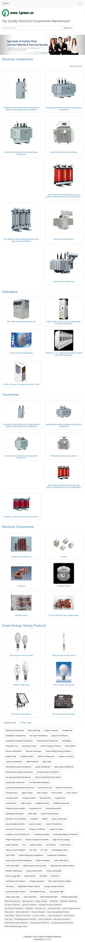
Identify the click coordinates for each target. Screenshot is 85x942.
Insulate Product (26, 756)
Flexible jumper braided (15, 808)
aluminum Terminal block (16, 819)
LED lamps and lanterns (15, 881)
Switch (45, 819)
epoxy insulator (35, 824)
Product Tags (25, 723)
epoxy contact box (59, 819)
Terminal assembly (53, 808)
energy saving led (36, 881)
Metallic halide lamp (14, 871)
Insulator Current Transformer (18, 834)
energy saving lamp (34, 871)
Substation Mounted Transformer (19, 741)
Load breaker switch (59, 850)
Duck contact (71, 793)
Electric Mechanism (14, 751)
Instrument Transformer (15, 829)
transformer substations (57, 855)
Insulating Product (29, 746)
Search (67, 28)
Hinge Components (14, 840)
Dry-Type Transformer (38, 736)
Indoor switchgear (43, 860)
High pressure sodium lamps (62, 866)
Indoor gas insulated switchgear (19, 860)
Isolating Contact (42, 803)
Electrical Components (18, 527)
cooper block (60, 798)
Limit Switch (51, 845)
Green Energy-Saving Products (24, 625)
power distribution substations (31, 855)
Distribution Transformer (15, 736)
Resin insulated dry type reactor (48, 777)
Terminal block (11, 793)
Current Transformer (53, 824)
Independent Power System (28, 886)
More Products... (76, 66)
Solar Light (46, 762)
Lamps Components (14, 762)
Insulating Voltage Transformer (65, 834)
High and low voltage (61, 840)
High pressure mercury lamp (34, 866)
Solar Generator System (16, 892)
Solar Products (32, 762)
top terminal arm (45, 788)
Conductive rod (35, 808)
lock (24, 845)
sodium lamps (29, 876)
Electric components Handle (37, 840)
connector (34, 819)
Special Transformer (59, 736)
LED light (43, 876)
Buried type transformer (15, 782)
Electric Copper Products (51, 746)
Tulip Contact (26, 803)
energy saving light (53, 871)
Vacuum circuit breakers (15, 850)
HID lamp (9, 886)
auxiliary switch (36, 845)
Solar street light (12, 866)
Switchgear (10, 291)
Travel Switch (65, 845)
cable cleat (32, 814)
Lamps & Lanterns (66, 756)
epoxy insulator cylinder (15, 824)
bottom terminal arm (64, 788)
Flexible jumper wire (61, 803)
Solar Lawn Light (12, 897)
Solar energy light (13, 876)
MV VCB (33, 850)
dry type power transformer (48, 772)
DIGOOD (48, 939)
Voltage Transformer (37, 829)
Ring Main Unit (12, 746)
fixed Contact (57, 793)
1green (5, 3)
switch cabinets (12, 845)
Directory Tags (10, 723)
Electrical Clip (45, 798)
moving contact (12, 798)
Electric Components (46, 756)
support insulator (56, 829)
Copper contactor (51, 730)
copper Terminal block (50, 814)
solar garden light (56, 892)
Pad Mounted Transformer (47, 741)
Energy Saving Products (54, 886)
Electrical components (17, 59)
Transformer (10, 394)
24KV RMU (10, 855)
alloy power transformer (64, 767)
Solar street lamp (61, 860)
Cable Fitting (11, 756)
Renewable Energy (37, 892)
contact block (11, 803)
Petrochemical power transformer (19, 772)
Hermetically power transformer (19, 767)
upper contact (27, 793)
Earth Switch (70, 746)
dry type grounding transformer (18, 777)
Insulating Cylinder (41, 834)
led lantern (55, 876)
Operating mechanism (15, 814)
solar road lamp (29, 897)
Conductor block (28, 798)
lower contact (42, 793)
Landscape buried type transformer (20, 788)
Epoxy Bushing (34, 730)
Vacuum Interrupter (33, 751)
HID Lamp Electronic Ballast (59, 881)
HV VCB (44, 850)
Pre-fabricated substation (39, 782)
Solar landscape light (48, 897)
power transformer (42, 767)
